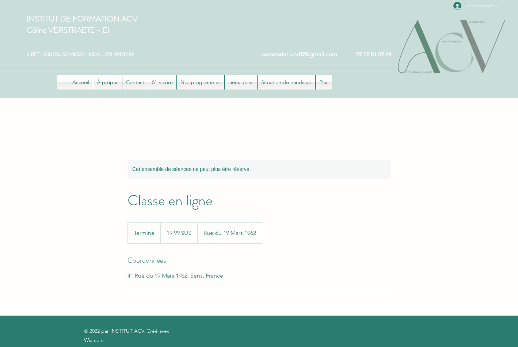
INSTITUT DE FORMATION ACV (81, 18)
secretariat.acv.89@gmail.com (299, 54)
